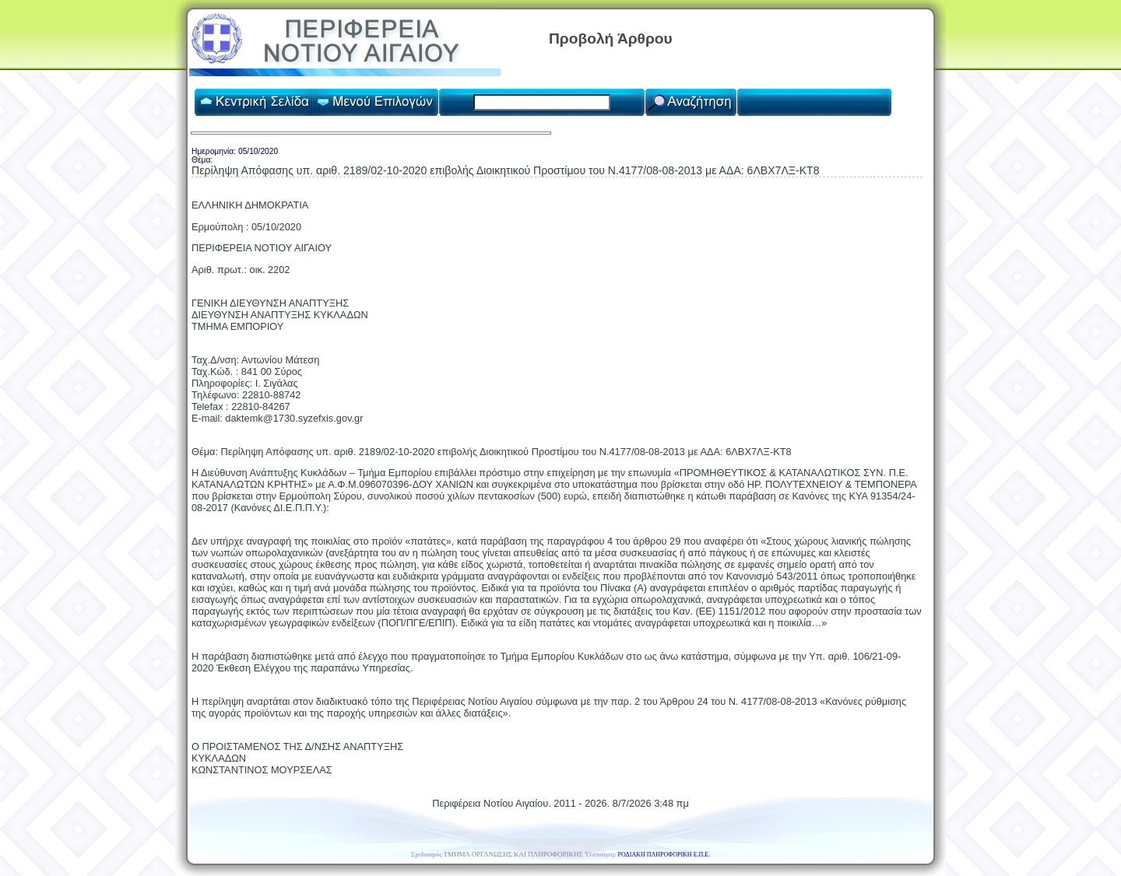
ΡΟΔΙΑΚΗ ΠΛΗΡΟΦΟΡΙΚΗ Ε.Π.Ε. (664, 854)
